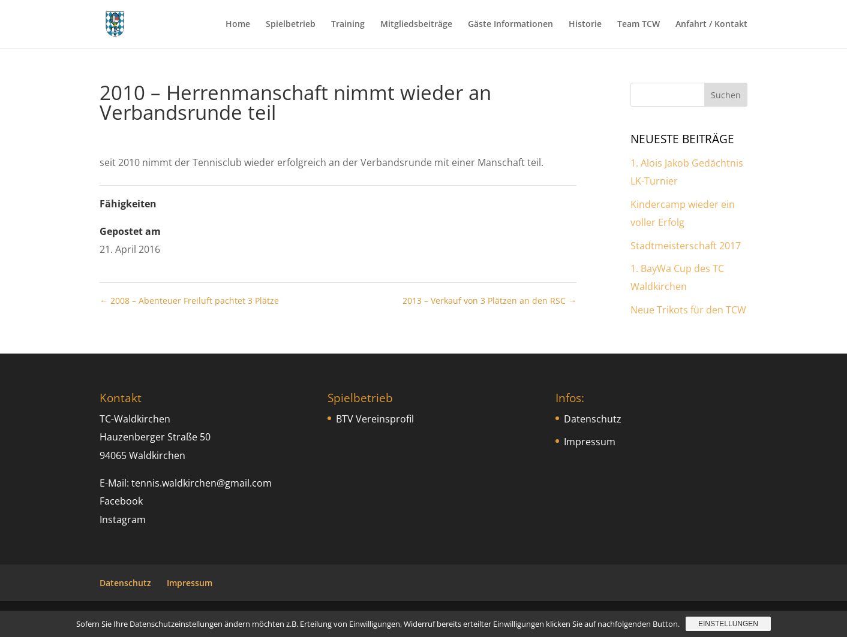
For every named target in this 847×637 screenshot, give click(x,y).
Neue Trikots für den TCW (688, 309)
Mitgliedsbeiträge (416, 24)
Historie (585, 24)
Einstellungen (728, 624)
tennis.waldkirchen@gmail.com (201, 483)
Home (238, 24)
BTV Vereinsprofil (375, 418)
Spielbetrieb (291, 24)
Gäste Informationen (510, 24)
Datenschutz (592, 418)
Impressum (589, 441)
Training (348, 24)
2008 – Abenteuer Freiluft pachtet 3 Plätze (189, 300)
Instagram (123, 519)
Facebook (121, 501)
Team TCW (638, 24)
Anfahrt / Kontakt (711, 24)
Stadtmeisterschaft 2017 (685, 245)
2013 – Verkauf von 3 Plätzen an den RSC (489, 300)
